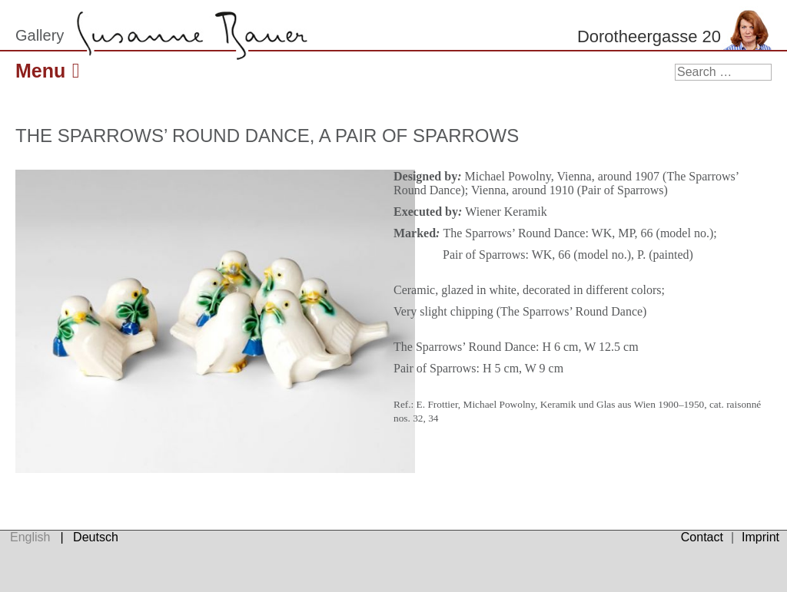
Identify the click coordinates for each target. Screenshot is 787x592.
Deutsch (95, 537)
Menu (50, 70)
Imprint (760, 537)
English (30, 537)
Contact (702, 537)
